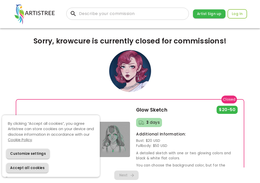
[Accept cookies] (27, 168)
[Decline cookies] (28, 154)
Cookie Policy (20, 139)
